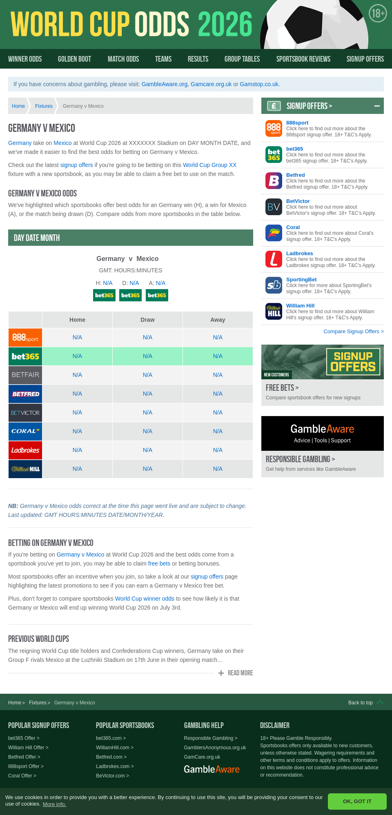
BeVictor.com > (112, 776)
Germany (20, 143)
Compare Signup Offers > (353, 331)
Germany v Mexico (81, 554)
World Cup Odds (88, 31)
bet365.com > (111, 738)
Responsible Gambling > (211, 738)
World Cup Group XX (209, 165)
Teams (163, 58)
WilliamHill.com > (115, 747)
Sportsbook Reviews (303, 58)
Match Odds (123, 58)
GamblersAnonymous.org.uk (215, 747)
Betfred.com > (111, 757)
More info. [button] (55, 804)
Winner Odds (25, 58)
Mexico (62, 143)
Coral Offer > (22, 776)
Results (198, 58)
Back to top (360, 703)
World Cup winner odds (144, 598)
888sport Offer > (26, 766)
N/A (77, 337)
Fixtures (44, 106)
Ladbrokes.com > (115, 766)
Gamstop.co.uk (259, 84)
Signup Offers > (309, 106)
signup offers (76, 165)
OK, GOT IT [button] (357, 801)
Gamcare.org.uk (211, 84)
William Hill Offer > (28, 747)
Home (18, 106)
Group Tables (242, 58)
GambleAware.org (165, 84)
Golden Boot (74, 58)
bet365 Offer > (24, 738)
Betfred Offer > (24, 757)
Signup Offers (365, 58)
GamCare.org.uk (202, 757)
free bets (159, 563)
